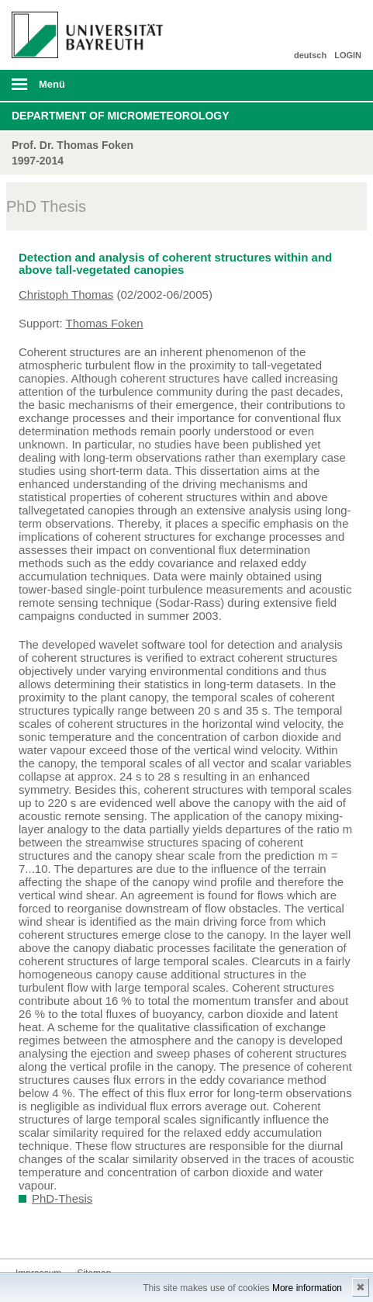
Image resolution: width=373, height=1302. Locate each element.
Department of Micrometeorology (121, 115)
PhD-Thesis (62, 1198)
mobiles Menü (82, 89)
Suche (327, 85)
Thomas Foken (104, 323)
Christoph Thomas (66, 294)
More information (307, 1288)
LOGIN (347, 55)
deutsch (310, 55)
